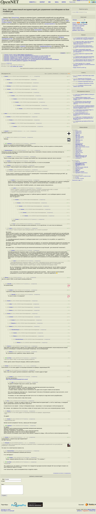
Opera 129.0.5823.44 (80, 145)
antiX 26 (77, 170)
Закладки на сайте (5, 511)
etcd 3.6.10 (77, 149)
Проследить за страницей (7, 512)
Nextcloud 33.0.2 (79, 143)
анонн (10, 228)
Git (77, 12)
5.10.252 (82, 178)
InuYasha (8, 116)
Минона (6, 277)
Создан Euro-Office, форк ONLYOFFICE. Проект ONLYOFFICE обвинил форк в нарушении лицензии (83, 42)
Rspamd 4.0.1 (78, 132)
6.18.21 (81, 176)
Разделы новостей (77, 24)
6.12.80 (85, 176)
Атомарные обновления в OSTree (86, 83)
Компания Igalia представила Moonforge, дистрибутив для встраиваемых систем (83, 57)
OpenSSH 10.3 (78, 144)
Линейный (55, 73)
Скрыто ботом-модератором (22, 76)
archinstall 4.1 (78, 158)
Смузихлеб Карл (10, 450)
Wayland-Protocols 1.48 (81, 155)
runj (3, 20)
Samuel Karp (15, 17)
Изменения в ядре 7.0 (77, 180)
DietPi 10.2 (77, 169)
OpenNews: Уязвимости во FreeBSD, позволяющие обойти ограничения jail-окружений (26, 57)
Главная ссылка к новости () (18, 54)
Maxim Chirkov (91, 511)
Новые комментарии (77, 28)
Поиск (70, 2)
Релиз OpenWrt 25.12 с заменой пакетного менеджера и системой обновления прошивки (84, 64)
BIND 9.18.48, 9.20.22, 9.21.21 (82, 146)
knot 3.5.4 (77, 142)
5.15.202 (77, 178)
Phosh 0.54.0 (78, 131)
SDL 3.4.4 (77, 134)
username (9, 156)
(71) (9, 73)
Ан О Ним (9, 357)
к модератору (37, 76)
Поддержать (85, 512)
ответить (19, 131)
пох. (8, 400)
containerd (23, 46)
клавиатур (9, 143)
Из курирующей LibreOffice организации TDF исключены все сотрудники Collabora (83, 38)
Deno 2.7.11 (78, 148)
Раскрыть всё (64, 73)
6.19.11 (77, 176)
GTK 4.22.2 (78, 154)
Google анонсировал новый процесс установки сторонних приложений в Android (83, 46)
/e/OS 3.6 (77, 161)
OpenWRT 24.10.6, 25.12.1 (81, 172)
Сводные (85, 24)
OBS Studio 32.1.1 (79, 137)
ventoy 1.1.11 (78, 133)
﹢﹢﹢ (29, 76)
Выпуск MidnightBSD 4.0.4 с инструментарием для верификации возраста (81, 114)
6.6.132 (88, 176)
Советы (83, 72)
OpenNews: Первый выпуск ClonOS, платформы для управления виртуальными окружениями (28, 58)
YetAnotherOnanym (8, 150)
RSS (69, 73)
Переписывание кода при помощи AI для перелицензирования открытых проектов (83, 60)
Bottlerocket (5, 19)
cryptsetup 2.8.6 (79, 140)
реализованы (38, 29)
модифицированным (45, 46)
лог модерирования (67, 473)
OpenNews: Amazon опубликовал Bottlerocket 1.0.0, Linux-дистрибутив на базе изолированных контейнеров (31, 59)
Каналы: (74, 22)
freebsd (14, 66)
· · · (32, 76)
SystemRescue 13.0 (80, 164)
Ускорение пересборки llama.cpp (85, 81)
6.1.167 (77, 177)
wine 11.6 (77, 135)
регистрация (85, 0)
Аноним (6, 76)
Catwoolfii (9, 283)
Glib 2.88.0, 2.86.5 (79, 136)
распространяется (50, 23)
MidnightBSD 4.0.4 (79, 163)
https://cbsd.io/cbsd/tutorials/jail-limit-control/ (17, 379)
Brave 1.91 (77, 153)
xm (7, 137)
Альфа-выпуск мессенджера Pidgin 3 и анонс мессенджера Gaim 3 (83, 110)
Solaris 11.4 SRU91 (79, 171)
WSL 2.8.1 (77, 141)
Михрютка (13, 323)
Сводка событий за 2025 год (79, 67)
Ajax (46, 73)
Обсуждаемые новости (83, 91)
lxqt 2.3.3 (77, 139)
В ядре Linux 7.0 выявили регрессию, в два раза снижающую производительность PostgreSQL (83, 118)
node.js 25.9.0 (78, 151)
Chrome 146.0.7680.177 (80, 157)
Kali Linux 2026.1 (79, 168)
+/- (59, 73)
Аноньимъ (7, 442)
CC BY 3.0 (9, 63)
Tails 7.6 (77, 166)
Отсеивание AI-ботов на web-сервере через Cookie (82, 86)
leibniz (5, 113)
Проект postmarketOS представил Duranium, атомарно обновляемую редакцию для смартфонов (83, 50)
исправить (63, 53)
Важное (83, 35)
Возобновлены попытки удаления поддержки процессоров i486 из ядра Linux (82, 102)
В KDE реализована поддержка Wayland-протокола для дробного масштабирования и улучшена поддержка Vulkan (83, 107)
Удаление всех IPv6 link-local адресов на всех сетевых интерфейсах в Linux (84, 79)
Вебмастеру (92, 512)
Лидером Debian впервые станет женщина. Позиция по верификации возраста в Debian (83, 98)
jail (17, 66)
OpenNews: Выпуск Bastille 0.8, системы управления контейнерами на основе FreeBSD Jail (27, 55)
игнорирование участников (58, 473)
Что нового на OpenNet (78, 25)
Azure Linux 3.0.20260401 (81, 162)
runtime (20, 66)
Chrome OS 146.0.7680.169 (81, 167)
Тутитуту (9, 346)
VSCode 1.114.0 (79, 152)
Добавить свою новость (78, 30)
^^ (19, 137)
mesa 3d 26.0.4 (78, 150)
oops (8, 370)
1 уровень (49, 73)
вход (81, 0)
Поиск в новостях (76, 27)
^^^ (21, 137)
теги (74, 2)
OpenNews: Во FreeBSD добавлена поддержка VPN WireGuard (20, 60)
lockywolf (6, 131)
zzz (14, 223)
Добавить (79, 512)
